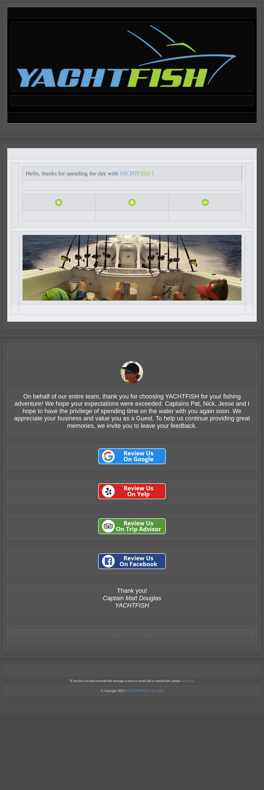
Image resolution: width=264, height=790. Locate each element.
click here (187, 681)
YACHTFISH (134, 691)
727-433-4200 (154, 691)
